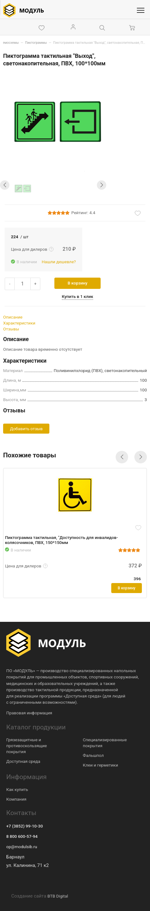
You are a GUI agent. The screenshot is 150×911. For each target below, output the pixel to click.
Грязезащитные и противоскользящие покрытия (26, 745)
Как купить (17, 789)
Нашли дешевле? (59, 261)
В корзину (78, 282)
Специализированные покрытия (105, 742)
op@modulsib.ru (21, 846)
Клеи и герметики (100, 765)
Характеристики (19, 322)
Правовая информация (29, 712)
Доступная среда (23, 761)
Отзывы (11, 328)
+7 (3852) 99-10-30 (24, 825)
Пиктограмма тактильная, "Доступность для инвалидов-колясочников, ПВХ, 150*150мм (61, 540)
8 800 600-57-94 (22, 836)
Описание (12, 317)
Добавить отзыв (26, 428)
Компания (16, 799)
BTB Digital (58, 895)
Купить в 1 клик (77, 296)
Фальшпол (93, 755)
